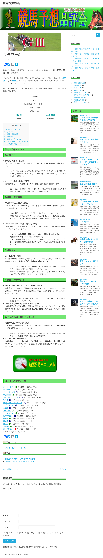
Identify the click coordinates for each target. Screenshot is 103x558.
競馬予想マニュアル (81, 92)
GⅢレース (6, 59)
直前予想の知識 (79, 100)
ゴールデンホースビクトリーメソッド (19, 461)
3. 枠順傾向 (9, 136)
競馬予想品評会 (11, 3)
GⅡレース (77, 88)
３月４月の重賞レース (13, 144)
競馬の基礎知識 (79, 83)
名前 (5, 515)
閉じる (18, 125)
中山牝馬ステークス (11, 469)
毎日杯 (62, 469)
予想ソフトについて (81, 102)
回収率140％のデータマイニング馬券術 (20, 459)
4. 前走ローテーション (13, 139)
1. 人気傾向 (9, 132)
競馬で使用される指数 (82, 95)
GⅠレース (77, 85)
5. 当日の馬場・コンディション (16, 141)
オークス (15, 81)
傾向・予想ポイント (12, 129)
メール (6, 521)
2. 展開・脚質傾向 (11, 134)
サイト (5, 527)
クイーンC (57, 288)
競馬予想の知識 (79, 97)
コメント (7, 489)
